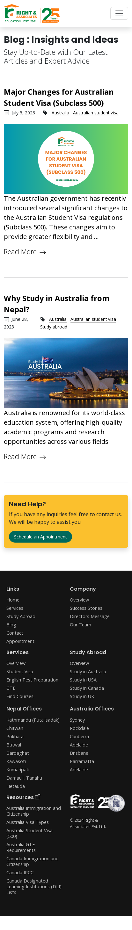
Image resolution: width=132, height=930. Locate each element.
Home (12, 600)
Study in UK (82, 696)
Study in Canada (87, 688)
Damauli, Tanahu (24, 778)
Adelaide (79, 745)
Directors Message (90, 616)
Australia (60, 113)
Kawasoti (16, 761)
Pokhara (15, 736)
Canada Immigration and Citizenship (32, 861)
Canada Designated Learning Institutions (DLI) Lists (34, 886)
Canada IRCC (19, 872)
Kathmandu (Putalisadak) (33, 720)
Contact (14, 633)
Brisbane (79, 753)
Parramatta (82, 761)
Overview (79, 600)
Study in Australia (88, 671)
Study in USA (83, 680)
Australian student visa (96, 113)
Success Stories (86, 608)
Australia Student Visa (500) (29, 833)
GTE (10, 688)
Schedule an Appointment (40, 537)
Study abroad (53, 327)
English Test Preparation (32, 680)
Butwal (13, 745)
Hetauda (15, 786)
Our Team (80, 625)
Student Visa (19, 671)
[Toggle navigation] (119, 13)
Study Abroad (20, 616)
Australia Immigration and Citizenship (33, 811)
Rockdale (79, 728)
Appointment (20, 641)
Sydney (77, 720)
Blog (11, 625)
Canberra (79, 736)
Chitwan (14, 728)
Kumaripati (17, 770)
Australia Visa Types (27, 822)
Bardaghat (17, 753)
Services (14, 608)
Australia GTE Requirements (21, 847)
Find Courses (19, 696)
